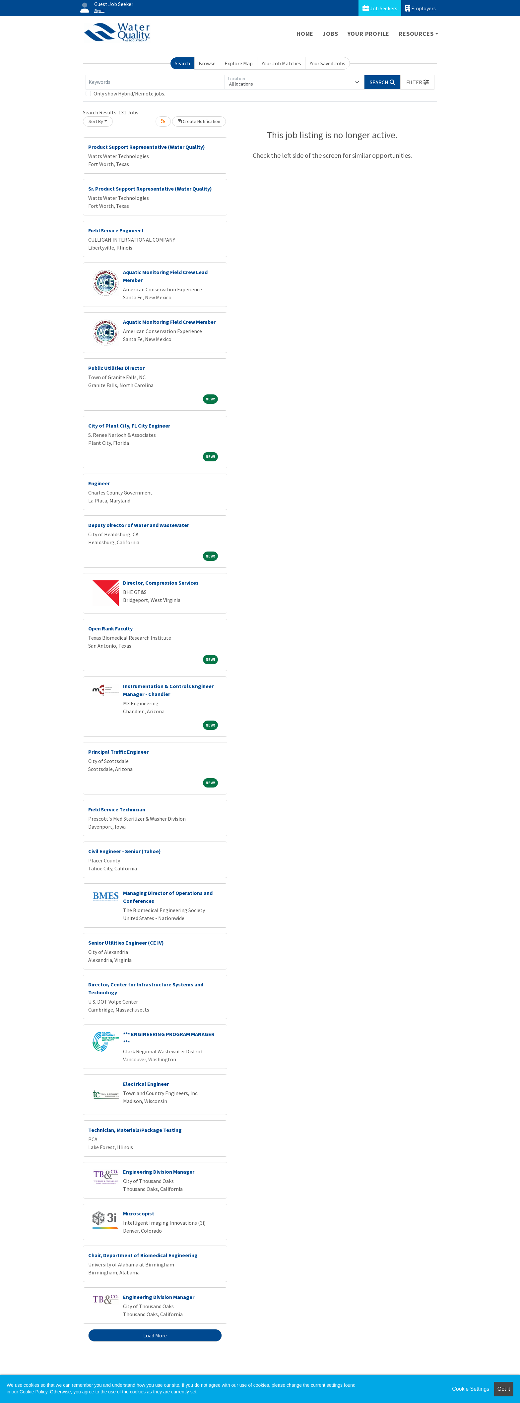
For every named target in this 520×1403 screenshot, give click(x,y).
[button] (417, 82)
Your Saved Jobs (327, 63)
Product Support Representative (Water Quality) (146, 147)
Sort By (96, 121)
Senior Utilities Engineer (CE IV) (126, 942)
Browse (207, 63)
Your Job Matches (281, 63)
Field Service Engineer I (116, 230)
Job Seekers (379, 8)
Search (182, 63)
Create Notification (199, 121)
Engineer (99, 483)
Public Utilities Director (116, 368)
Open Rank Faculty (110, 628)
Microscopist (138, 1213)
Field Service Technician (116, 809)
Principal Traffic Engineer (118, 751)
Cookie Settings (470, 1389)
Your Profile (369, 33)
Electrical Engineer (146, 1084)
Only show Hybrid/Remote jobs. (129, 93)
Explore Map (239, 63)
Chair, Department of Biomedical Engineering (143, 1255)
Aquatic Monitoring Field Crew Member (169, 322)
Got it (503, 1389)
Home (304, 33)
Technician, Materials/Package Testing (135, 1130)
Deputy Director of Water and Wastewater (138, 525)
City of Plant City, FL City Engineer (129, 425)
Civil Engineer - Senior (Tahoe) (124, 851)
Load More (155, 1335)
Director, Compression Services (161, 582)
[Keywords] (155, 82)
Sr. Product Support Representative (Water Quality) (150, 188)
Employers (420, 8)
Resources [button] (416, 33)
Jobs (330, 33)
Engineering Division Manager (158, 1171)
